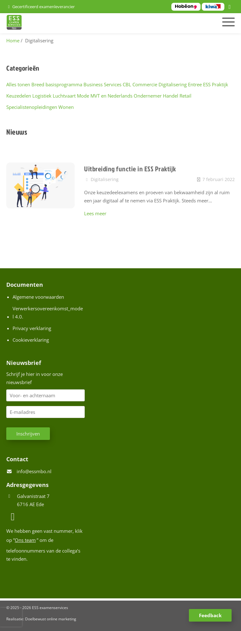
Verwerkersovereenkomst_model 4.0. (48, 312)
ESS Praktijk (215, 84)
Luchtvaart (64, 96)
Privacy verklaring (32, 328)
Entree (195, 84)
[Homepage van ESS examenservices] (84, 23)
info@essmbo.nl (34, 471)
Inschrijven (28, 433)
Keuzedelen (18, 96)
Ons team (25, 540)
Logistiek (41, 96)
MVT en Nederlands (111, 96)
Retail (185, 96)
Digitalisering (172, 84)
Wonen (66, 107)
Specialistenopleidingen (31, 107)
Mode (83, 96)
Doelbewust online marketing (50, 619)
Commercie (144, 84)
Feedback (210, 615)
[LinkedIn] (230, 7)
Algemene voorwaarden (38, 297)
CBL (127, 84)
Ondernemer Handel (156, 96)
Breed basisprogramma (56, 84)
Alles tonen (18, 84)
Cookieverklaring (31, 340)
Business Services (102, 84)
